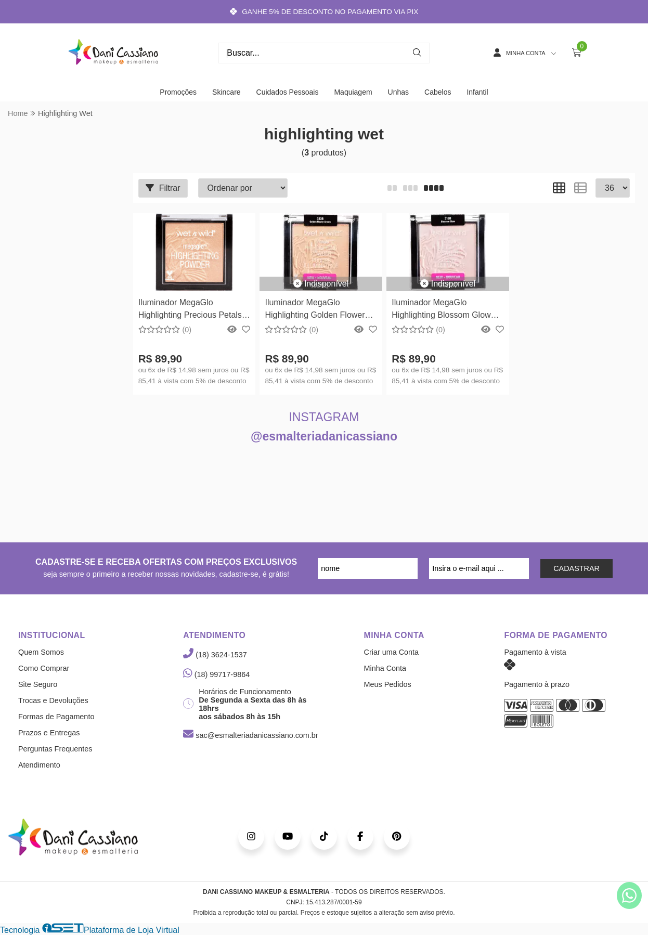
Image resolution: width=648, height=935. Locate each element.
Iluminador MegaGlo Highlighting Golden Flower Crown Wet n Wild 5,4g (315, 310)
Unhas (398, 92)
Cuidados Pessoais (287, 92)
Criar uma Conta (391, 652)
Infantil (477, 92)
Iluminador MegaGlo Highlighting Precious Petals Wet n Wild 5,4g (190, 310)
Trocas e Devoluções (53, 700)
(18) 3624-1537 (215, 655)
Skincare (226, 92)
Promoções (178, 92)
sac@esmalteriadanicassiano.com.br (250, 735)
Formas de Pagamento (56, 716)
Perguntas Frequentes (55, 749)
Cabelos (437, 92)
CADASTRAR (576, 568)
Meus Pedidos (387, 684)
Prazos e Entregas (49, 733)
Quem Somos (41, 652)
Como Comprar (43, 668)
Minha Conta (385, 668)
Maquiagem (353, 92)
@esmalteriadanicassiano (324, 436)
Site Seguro (37, 684)
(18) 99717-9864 (216, 674)
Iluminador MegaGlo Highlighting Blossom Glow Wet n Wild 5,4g (441, 310)
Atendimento (39, 765)
